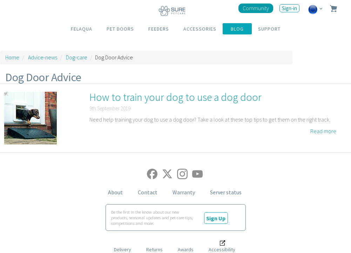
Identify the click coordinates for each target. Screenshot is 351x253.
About (115, 192)
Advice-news (42, 57)
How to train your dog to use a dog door (175, 97)
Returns (154, 249)
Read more (323, 131)
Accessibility (222, 249)
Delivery (122, 249)
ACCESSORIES (199, 29)
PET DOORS (120, 29)
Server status (226, 192)
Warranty (184, 192)
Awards (186, 249)
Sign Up (215, 217)
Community (256, 8)
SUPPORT (269, 29)
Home (12, 57)
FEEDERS (158, 29)
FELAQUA (81, 29)
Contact (147, 192)
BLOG (237, 29)
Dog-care (76, 57)
